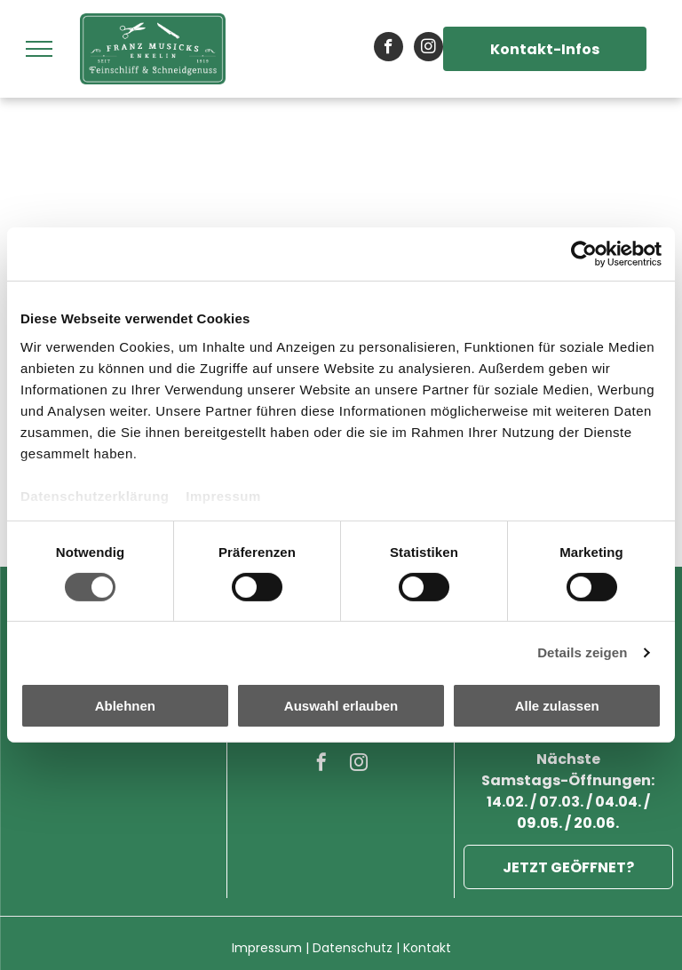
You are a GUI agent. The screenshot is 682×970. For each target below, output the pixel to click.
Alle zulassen (557, 705)
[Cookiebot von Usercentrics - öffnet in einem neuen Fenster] (584, 254)
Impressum (223, 495)
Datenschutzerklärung (95, 495)
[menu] (39, 49)
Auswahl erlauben (341, 705)
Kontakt (427, 948)
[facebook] (388, 49)
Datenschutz (353, 948)
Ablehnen (125, 705)
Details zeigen (582, 652)
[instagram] (428, 49)
